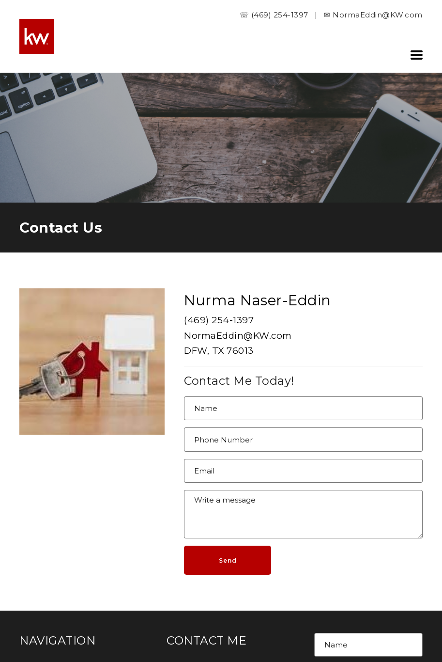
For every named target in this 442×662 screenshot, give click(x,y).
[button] (417, 55)
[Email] (303, 471)
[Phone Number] (303, 439)
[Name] (303, 408)
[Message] (303, 514)
